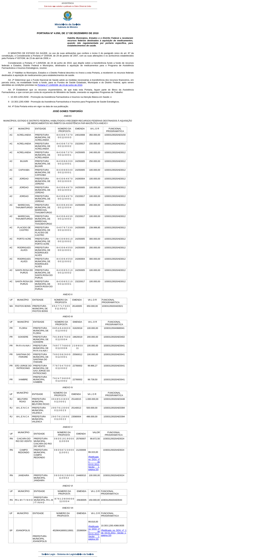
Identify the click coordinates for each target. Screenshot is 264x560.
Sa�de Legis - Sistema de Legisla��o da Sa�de (68, 554)
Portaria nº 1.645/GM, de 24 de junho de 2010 (60, 85)
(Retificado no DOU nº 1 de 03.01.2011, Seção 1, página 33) (94, 463)
